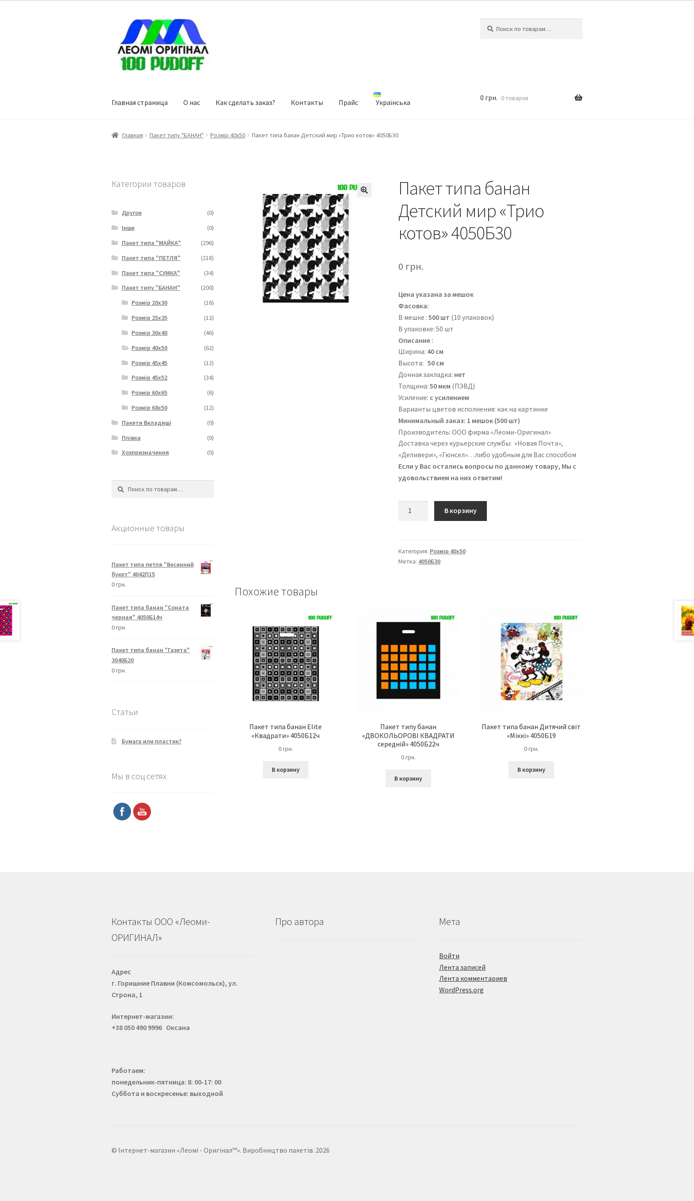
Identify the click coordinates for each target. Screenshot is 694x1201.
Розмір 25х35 (149, 318)
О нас (191, 102)
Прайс (348, 102)
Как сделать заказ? (245, 102)
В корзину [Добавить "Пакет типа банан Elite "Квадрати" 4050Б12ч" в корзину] (286, 769)
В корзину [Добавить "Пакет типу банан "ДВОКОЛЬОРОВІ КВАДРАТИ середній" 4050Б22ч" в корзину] (408, 778)
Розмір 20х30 (149, 303)
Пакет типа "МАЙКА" (151, 243)
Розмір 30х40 (149, 333)
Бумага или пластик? (151, 741)
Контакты (307, 102)
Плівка (131, 438)
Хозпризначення (145, 452)
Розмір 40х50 (227, 135)
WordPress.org (461, 989)
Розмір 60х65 (149, 392)
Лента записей (462, 967)
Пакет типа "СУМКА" (151, 273)
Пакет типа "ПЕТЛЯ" (151, 258)
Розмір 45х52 (149, 377)
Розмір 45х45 (149, 363)
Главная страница (140, 102)
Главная (132, 135)
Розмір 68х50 (149, 408)
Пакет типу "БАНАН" (177, 135)
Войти (449, 955)
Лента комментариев (473, 978)
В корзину (460, 510)
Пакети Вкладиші (146, 423)
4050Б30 (429, 561)
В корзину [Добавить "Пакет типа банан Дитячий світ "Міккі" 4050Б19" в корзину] (531, 769)
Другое (132, 213)
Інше (128, 228)
